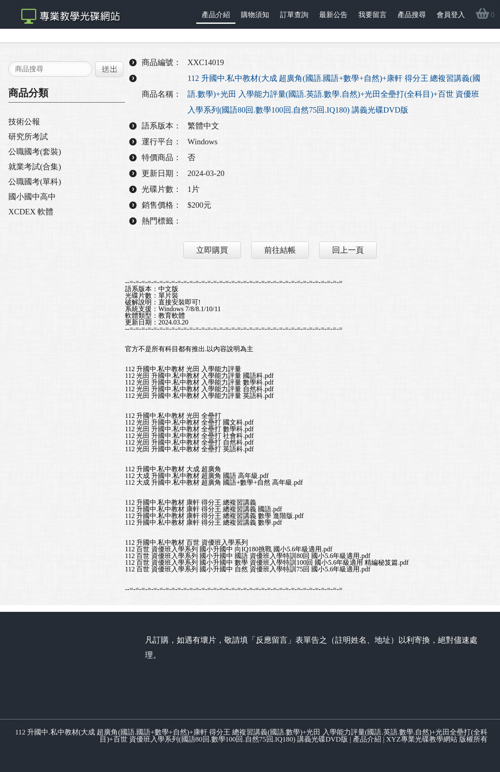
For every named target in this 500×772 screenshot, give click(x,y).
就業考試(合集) (34, 166)
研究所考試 (28, 136)
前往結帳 (280, 250)
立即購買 (212, 250)
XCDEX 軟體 (30, 211)
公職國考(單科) (34, 181)
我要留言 (372, 15)
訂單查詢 (294, 15)
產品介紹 (216, 15)
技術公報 (24, 121)
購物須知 (255, 15)
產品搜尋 (412, 15)
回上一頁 (348, 250)
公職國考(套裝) (34, 151)
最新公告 (333, 15)
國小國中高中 (32, 196)
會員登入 (451, 15)
